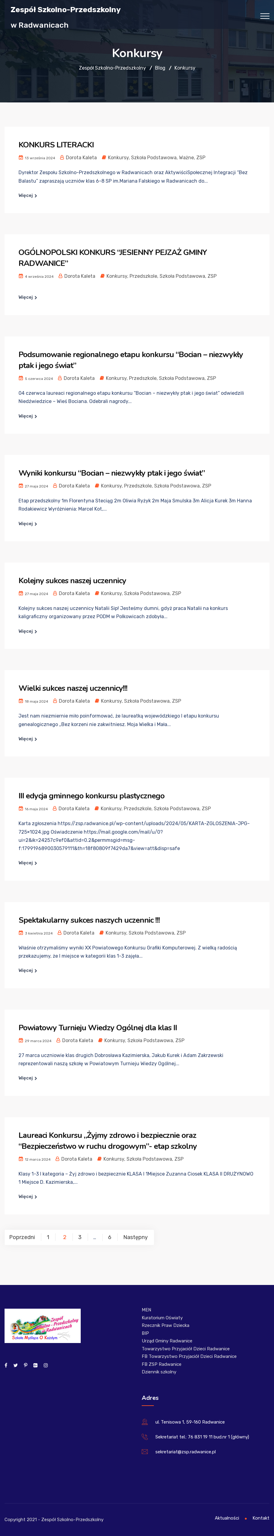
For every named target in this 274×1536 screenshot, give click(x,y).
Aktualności (227, 1518)
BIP (145, 1333)
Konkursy (118, 157)
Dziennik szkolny (159, 1372)
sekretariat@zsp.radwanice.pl (185, 1452)
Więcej (26, 195)
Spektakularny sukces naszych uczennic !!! (89, 920)
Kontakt (260, 1518)
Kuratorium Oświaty (162, 1318)
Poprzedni (22, 1237)
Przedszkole (143, 276)
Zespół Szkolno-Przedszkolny (66, 9)
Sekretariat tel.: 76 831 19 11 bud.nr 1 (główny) (202, 1437)
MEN (146, 1310)
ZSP (200, 157)
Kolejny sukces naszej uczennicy (72, 580)
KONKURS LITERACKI (56, 144)
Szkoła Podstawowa (154, 157)
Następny (135, 1237)
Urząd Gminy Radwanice (167, 1341)
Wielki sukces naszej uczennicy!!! (73, 688)
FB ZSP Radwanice (161, 1364)
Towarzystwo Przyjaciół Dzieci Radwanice (186, 1349)
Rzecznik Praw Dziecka (165, 1325)
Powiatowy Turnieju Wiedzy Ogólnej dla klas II (98, 1027)
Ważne (186, 157)
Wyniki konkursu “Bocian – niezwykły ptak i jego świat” (112, 473)
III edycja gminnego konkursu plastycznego (91, 795)
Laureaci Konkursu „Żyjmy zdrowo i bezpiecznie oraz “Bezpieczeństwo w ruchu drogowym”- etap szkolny (108, 1141)
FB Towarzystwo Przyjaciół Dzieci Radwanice (189, 1356)
